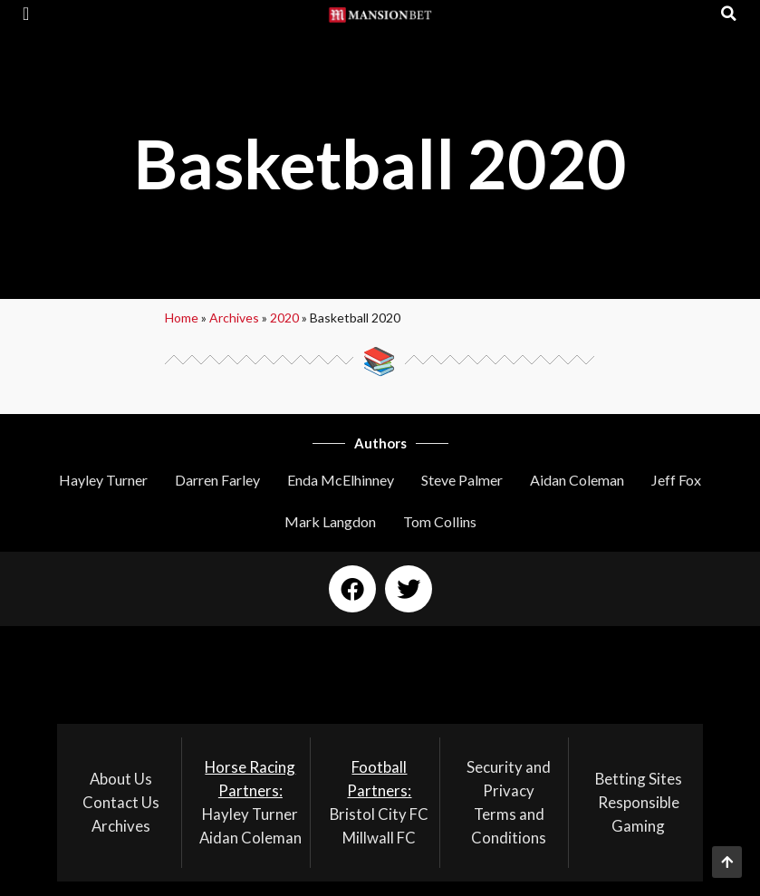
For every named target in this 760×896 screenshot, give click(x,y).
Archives (234, 317)
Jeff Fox (676, 479)
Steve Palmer (462, 479)
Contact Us (120, 802)
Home (181, 317)
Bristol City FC (379, 814)
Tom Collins (439, 521)
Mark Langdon (330, 521)
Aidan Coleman (577, 479)
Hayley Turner (103, 479)
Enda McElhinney (340, 479)
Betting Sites (638, 778)
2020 (284, 317)
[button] (26, 13)
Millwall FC (379, 837)
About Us (121, 778)
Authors (380, 443)
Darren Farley (217, 479)
